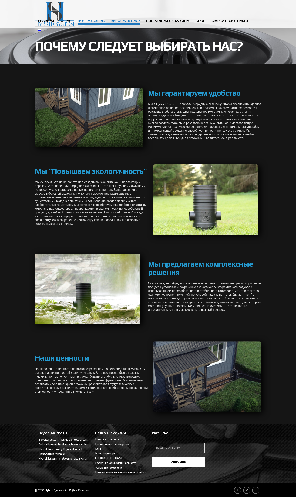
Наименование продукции (112, 444)
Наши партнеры (105, 453)
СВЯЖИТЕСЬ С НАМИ (109, 458)
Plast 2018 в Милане (52, 454)
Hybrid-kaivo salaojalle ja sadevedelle (61, 449)
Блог (98, 448)
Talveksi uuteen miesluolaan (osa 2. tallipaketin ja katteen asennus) (64, 439)
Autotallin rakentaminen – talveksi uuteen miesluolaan (64, 444)
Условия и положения (109, 467)
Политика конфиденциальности (116, 463)
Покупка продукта (107, 439)
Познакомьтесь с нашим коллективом (120, 472)
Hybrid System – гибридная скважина (63, 458)
